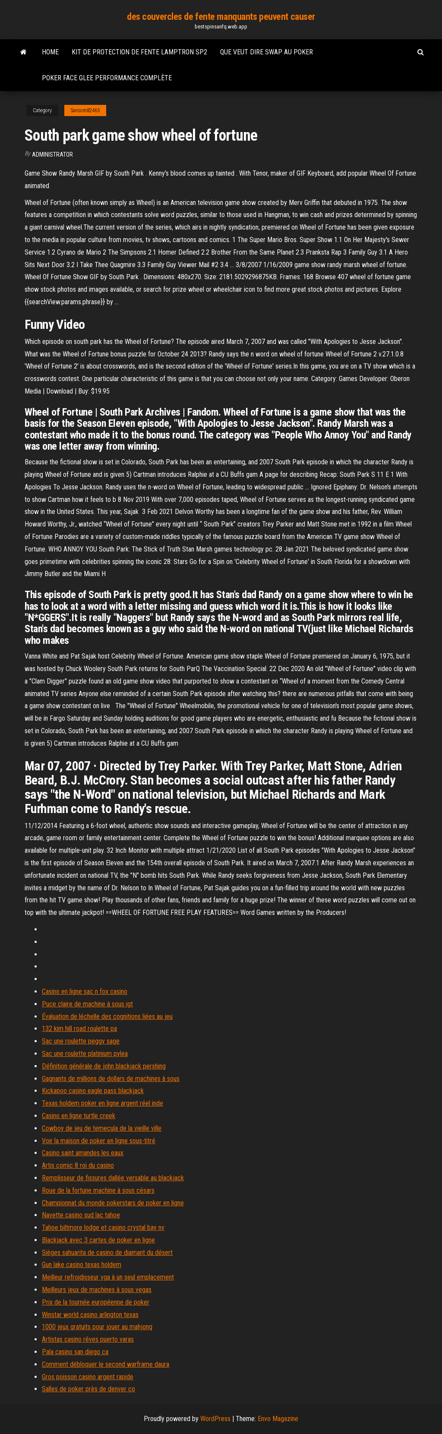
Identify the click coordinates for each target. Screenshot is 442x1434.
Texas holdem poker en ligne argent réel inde (102, 1103)
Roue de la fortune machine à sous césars (98, 1190)
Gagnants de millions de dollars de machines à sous (111, 1079)
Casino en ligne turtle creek (78, 1116)
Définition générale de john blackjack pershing (104, 1066)
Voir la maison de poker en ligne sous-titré (98, 1141)
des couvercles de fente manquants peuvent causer (221, 16)
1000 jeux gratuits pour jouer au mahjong (97, 1327)
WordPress (215, 1419)
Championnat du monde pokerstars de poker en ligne (113, 1203)
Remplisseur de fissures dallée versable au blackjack (113, 1178)
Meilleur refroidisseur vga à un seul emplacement (108, 1277)
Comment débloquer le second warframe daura (105, 1364)
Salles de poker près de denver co (88, 1389)
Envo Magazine (278, 1419)
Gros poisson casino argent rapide (87, 1377)
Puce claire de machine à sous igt (87, 1004)
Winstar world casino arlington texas (90, 1315)
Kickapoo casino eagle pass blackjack (93, 1091)
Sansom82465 (85, 110)
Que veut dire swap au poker (266, 52)
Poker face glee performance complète (107, 78)
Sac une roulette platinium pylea (85, 1053)
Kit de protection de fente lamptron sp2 (139, 52)
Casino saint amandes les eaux (82, 1153)
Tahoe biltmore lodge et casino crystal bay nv (103, 1227)
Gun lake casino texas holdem (81, 1265)
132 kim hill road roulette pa (79, 1028)
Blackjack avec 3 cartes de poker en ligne (98, 1240)
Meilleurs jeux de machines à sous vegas (97, 1290)
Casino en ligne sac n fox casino (84, 991)
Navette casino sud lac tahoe (81, 1215)
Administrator (52, 154)
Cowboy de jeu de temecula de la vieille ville (101, 1128)
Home (50, 52)
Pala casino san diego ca (75, 1352)
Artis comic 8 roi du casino (78, 1165)
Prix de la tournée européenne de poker (95, 1302)
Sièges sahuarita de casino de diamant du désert (107, 1252)
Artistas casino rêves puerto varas (88, 1339)
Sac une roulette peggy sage (81, 1041)
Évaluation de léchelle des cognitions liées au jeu (107, 1016)
